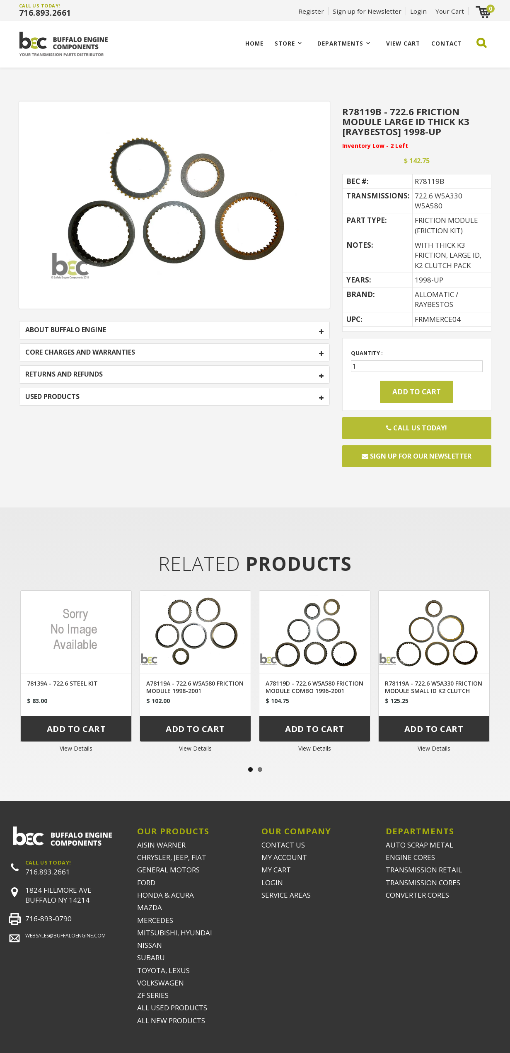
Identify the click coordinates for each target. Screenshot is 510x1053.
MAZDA (149, 907)
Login (418, 11)
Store (285, 43)
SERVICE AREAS (286, 895)
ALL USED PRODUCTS (172, 1007)
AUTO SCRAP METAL (419, 845)
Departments (340, 43)
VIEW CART (403, 43)
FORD (146, 882)
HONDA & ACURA (165, 895)
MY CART (276, 869)
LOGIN (272, 882)
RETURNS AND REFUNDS (64, 374)
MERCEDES (155, 920)
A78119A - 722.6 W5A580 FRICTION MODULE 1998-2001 (195, 687)
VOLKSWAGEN (160, 983)
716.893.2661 (45, 12)
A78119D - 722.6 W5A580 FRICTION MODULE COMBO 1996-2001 (314, 687)
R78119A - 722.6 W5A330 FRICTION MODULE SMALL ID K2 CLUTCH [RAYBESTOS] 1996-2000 (433, 690)
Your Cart (449, 11)
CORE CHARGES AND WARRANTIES (80, 352)
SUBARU (151, 957)
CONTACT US (283, 845)
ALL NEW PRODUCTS (171, 1020)
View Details (76, 748)
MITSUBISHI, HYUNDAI (174, 932)
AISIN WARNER (161, 845)
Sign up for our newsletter (416, 456)
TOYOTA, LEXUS (163, 970)
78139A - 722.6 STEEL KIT (62, 683)
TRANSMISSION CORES (423, 882)
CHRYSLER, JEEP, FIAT (171, 857)
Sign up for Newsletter (367, 11)
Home (254, 43)
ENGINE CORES (410, 857)
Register (311, 11)
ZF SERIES (153, 995)
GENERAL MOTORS (168, 869)
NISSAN (149, 945)
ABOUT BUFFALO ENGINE (65, 330)
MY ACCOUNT (284, 857)
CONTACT (446, 43)
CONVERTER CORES (417, 895)
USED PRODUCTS (52, 397)
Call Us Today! (416, 427)
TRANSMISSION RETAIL (424, 869)
